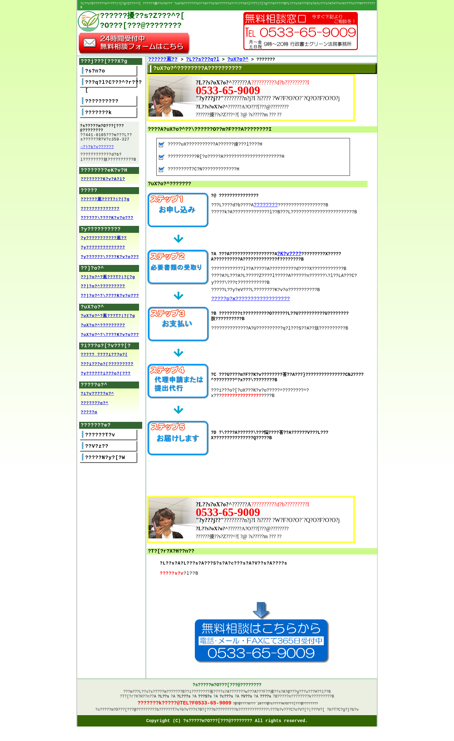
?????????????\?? (256, 711)
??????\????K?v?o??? (107, 219)
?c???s (226, 695)
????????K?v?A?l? (103, 180)
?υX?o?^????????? (103, 326)
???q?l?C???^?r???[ (113, 83)
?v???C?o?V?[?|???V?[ (302, 711)
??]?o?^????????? (103, 287)
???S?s (205, 695)
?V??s (246, 695)
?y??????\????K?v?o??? (110, 258)
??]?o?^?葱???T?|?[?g (108, 278)
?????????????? (100, 210)
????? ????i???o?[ (104, 356)
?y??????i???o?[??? (106, 374)
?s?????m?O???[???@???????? (124, 711)
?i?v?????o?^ (97, 395)
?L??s (163, 695)
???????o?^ (94, 404)
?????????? (102, 98)
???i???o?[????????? (107, 365)
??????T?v (100, 436)
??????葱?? (163, 56)
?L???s (183, 695)
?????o (89, 413)
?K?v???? (289, 251)
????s (265, 695)
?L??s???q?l (202, 56)
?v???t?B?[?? (197, 711)
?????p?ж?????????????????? (250, 296)
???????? (265, 201)
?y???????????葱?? (104, 239)
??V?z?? (96, 447)
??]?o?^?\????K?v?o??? (110, 297)
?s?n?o (95, 68)
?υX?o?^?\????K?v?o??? (110, 336)
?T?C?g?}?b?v (344, 711)
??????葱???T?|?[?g (105, 200)
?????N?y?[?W (105, 458)
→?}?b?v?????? (97, 146)
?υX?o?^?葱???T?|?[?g (108, 317)
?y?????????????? (103, 248)
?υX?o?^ (237, 56)
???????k (98, 109)
